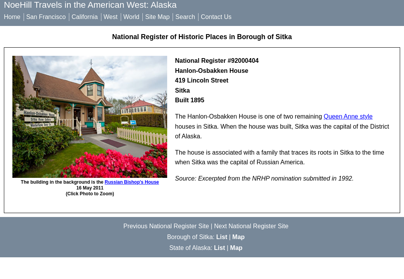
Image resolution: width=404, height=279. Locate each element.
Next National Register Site (251, 226)
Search (185, 17)
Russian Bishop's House (132, 182)
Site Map (157, 17)
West (111, 17)
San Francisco (46, 17)
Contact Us (216, 17)
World (131, 17)
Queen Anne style (348, 116)
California (85, 17)
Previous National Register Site (166, 226)
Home (12, 17)
